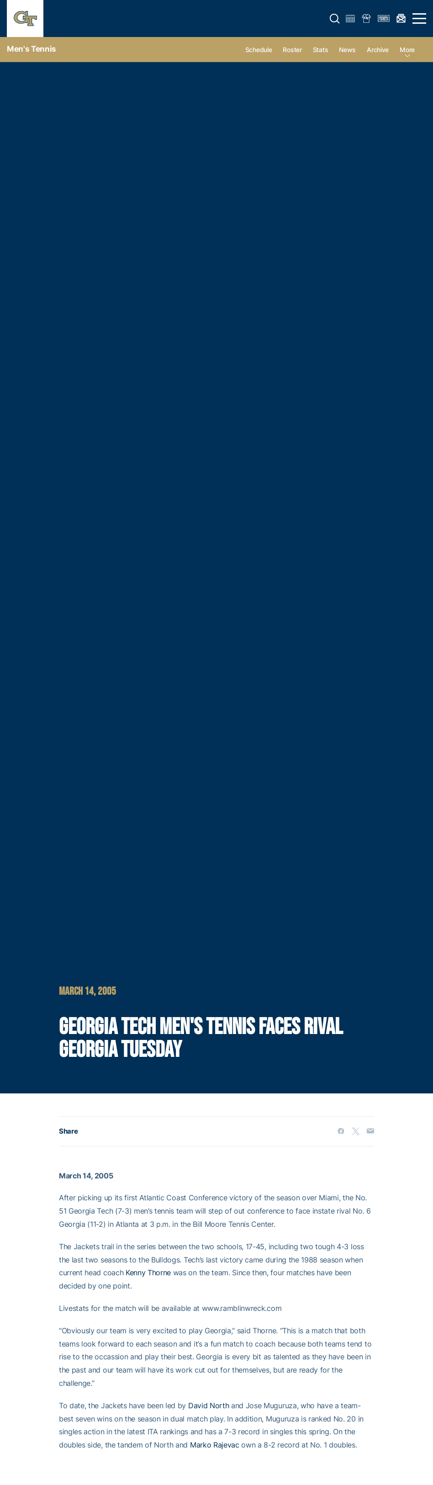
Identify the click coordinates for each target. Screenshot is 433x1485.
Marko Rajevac (214, 1444)
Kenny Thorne (148, 1272)
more (407, 49)
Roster (292, 49)
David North (208, 1405)
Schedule (258, 49)
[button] (334, 18)
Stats (320, 49)
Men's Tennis (31, 48)
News (347, 49)
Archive (378, 49)
